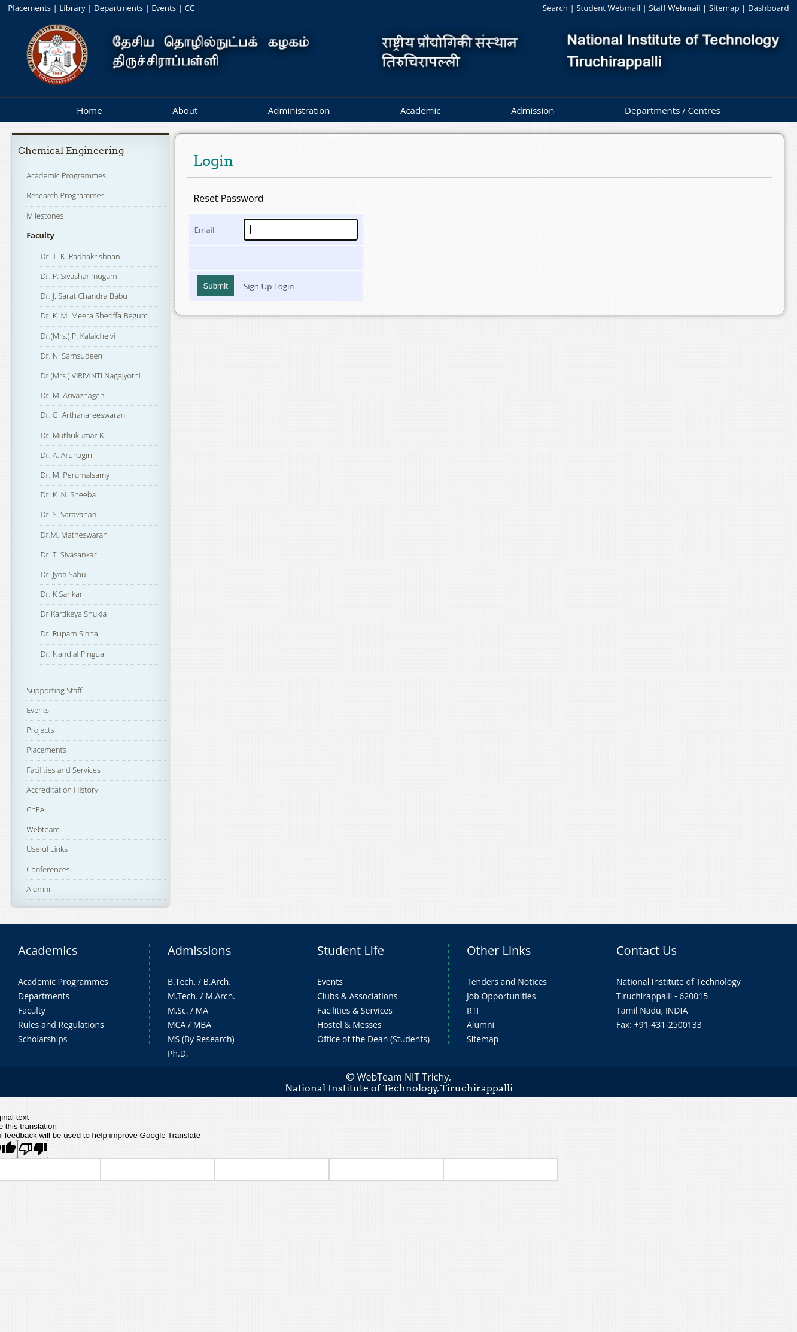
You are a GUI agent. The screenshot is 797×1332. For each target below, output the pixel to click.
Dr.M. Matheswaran (73, 534)
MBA (202, 1024)
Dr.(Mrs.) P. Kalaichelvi (77, 335)
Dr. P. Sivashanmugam (78, 276)
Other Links (499, 950)
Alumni (38, 889)
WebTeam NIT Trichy (403, 1077)
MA (202, 1010)
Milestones (44, 215)
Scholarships (42, 1039)
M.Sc (177, 1010)
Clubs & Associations (357, 996)
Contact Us (646, 950)
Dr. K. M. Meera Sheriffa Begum (94, 315)
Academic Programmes (66, 175)
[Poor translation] (32, 1149)
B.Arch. (217, 981)
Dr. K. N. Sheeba (68, 494)
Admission (533, 110)
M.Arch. (220, 996)
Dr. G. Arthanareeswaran (82, 414)
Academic (420, 110)
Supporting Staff (54, 690)
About (184, 110)
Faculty (40, 235)
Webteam (42, 829)
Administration (299, 110)
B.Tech (181, 981)
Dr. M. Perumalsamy (74, 474)
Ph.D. (178, 1053)
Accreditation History (62, 789)
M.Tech (182, 996)
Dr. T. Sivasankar (68, 554)
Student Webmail (608, 7)
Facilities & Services (355, 1010)
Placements (29, 7)
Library (72, 7)
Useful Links (47, 849)
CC (189, 7)
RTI (473, 1010)
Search (555, 7)
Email (204, 229)
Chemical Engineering (71, 150)
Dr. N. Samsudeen (71, 355)
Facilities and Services (63, 769)
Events (163, 7)
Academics (47, 950)
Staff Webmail (674, 7)
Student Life (350, 950)
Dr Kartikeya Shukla (73, 613)
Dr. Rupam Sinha (69, 633)
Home (89, 110)
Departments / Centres (672, 110)
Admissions (199, 950)
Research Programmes (65, 195)
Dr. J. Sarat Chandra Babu (83, 295)
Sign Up (258, 286)
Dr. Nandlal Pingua (72, 653)
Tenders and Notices (507, 981)
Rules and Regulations (61, 1024)
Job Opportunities (501, 996)
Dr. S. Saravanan (68, 514)
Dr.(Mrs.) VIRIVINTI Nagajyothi (90, 375)
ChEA (35, 809)
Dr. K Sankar (61, 593)
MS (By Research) (201, 1039)
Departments (118, 7)
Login (284, 286)
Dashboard (768, 7)
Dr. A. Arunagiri (66, 455)
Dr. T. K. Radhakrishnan (80, 256)
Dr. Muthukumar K (72, 435)
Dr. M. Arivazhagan (72, 395)
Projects (40, 729)
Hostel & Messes (349, 1024)
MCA (176, 1024)
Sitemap (724, 7)
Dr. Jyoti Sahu (63, 574)
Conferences (48, 869)
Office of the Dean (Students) (373, 1039)
